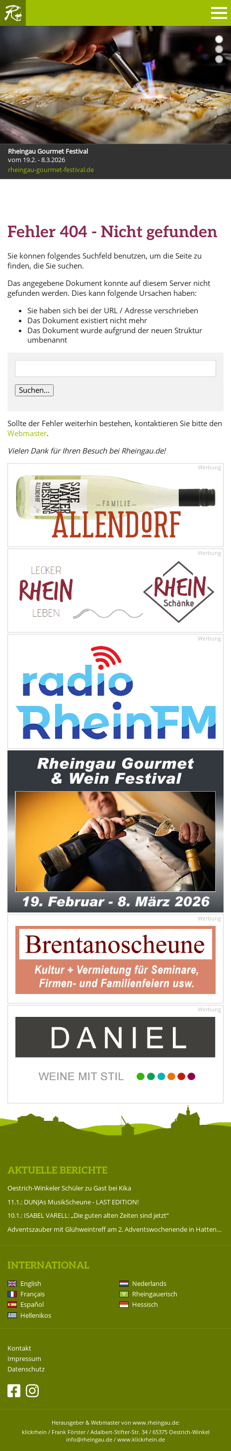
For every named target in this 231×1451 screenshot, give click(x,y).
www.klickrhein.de (141, 1439)
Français (32, 1293)
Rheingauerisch (154, 1293)
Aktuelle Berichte (57, 1171)
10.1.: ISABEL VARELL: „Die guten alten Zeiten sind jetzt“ (88, 1215)
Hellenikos (35, 1315)
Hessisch (145, 1304)
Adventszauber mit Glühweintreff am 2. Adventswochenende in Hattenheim (115, 1229)
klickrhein (34, 1432)
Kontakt (19, 1348)
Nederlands (149, 1283)
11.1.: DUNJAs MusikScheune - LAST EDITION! (73, 1201)
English (30, 1283)
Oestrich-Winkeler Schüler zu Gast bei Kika (69, 1187)
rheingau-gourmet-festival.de (51, 169)
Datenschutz (26, 1369)
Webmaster (27, 433)
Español (32, 1304)
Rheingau (13, 13)
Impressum (24, 1359)
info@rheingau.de (89, 1439)
